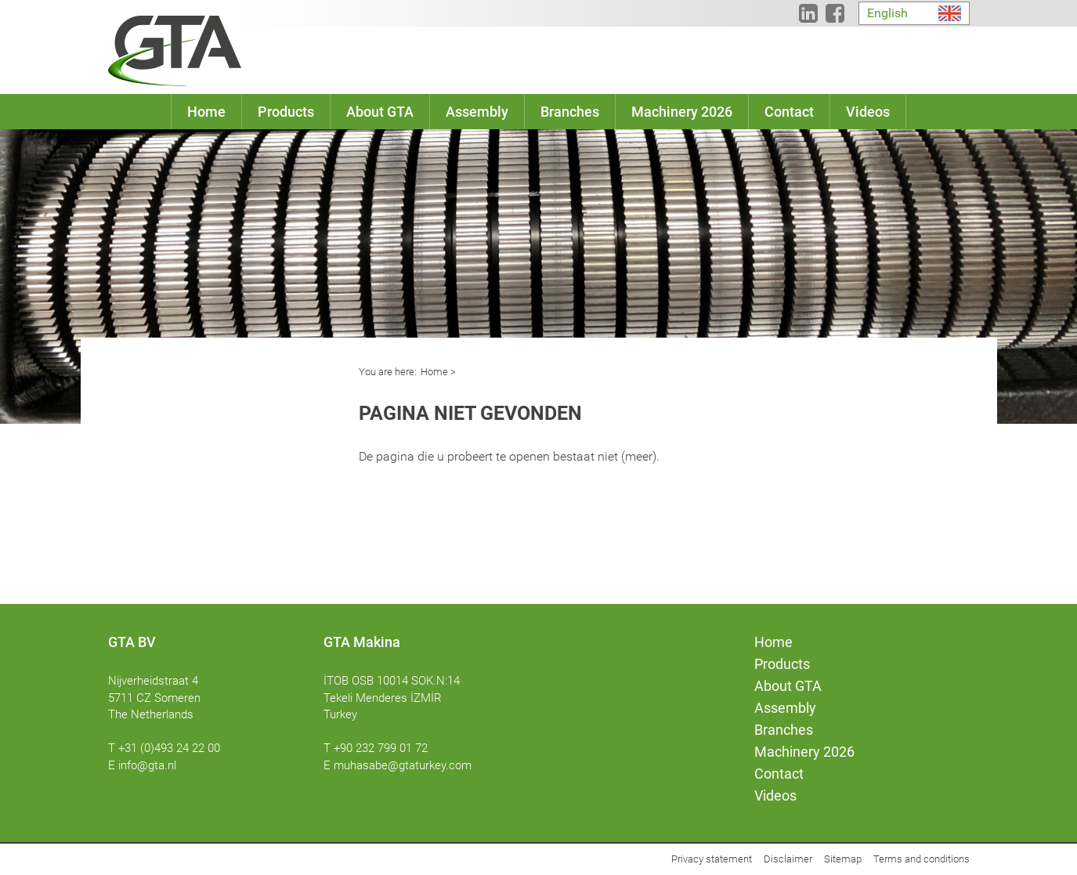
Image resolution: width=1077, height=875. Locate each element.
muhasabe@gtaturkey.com (403, 765)
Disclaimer (788, 859)
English (887, 12)
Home (434, 372)
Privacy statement (711, 859)
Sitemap (843, 859)
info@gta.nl (147, 765)
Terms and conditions (921, 859)
